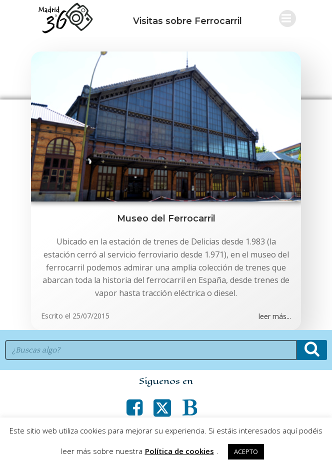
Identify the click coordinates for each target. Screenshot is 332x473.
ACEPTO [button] (246, 451)
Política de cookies (179, 451)
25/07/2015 (91, 315)
